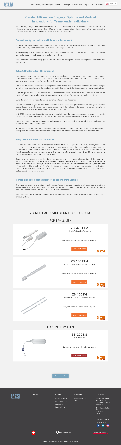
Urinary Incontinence (61, 398)
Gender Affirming (60, 407)
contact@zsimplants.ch (101, 419)
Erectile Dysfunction (61, 401)
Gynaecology (59, 404)
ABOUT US (35, 394)
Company (38, 4)
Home (32, 4)
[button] (48, 5)
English (109, 4)
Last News (94, 4)
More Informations (79, 249)
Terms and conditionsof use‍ (80, 399)
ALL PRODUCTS (60, 376)
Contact (100, 4)
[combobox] (111, 4)
